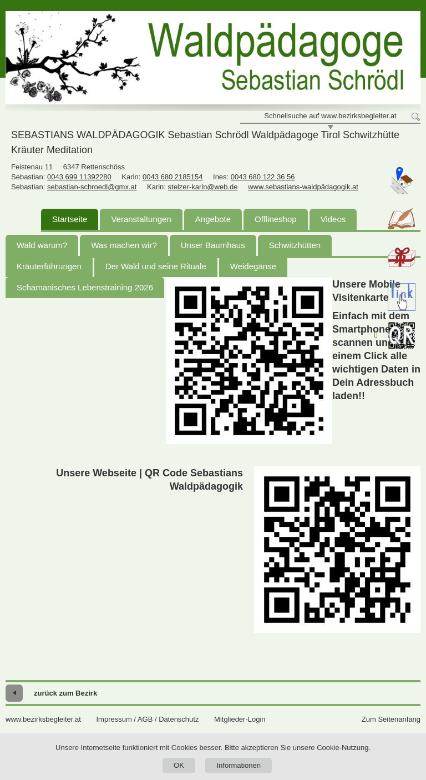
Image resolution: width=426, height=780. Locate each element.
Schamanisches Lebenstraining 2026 (85, 287)
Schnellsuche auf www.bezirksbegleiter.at (330, 116)
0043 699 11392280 (79, 177)
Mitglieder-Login (240, 719)
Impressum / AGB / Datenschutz (147, 719)
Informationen (238, 765)
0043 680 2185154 (172, 177)
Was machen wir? (124, 245)
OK (179, 765)
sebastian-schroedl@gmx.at (91, 187)
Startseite (69, 219)
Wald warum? (42, 245)
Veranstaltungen (141, 219)
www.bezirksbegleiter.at (43, 719)
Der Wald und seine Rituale (155, 266)
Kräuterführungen (49, 266)
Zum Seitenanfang (391, 719)
